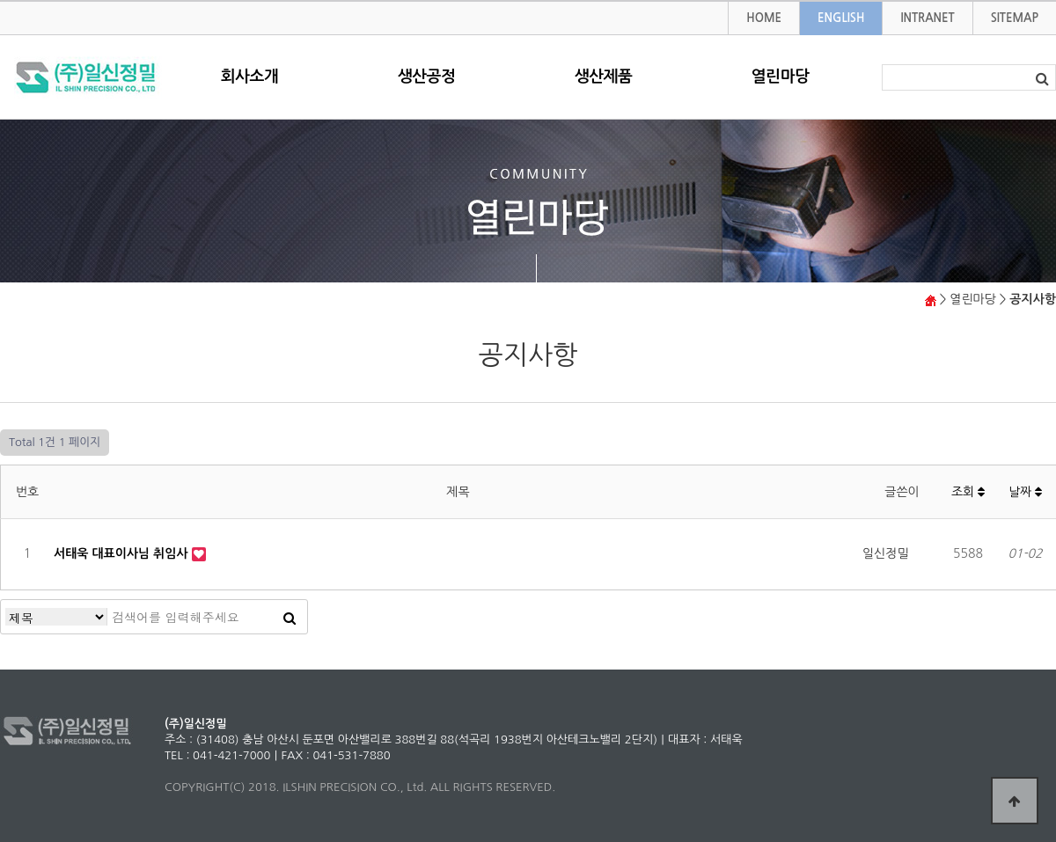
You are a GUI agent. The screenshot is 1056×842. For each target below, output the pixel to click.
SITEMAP (1014, 18)
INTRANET (927, 18)
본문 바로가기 (0, 2)
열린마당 (781, 76)
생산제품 (604, 76)
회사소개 (250, 76)
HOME (763, 18)
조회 (968, 492)
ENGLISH (841, 18)
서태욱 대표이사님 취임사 (123, 553)
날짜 (1025, 492)
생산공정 (427, 76)
